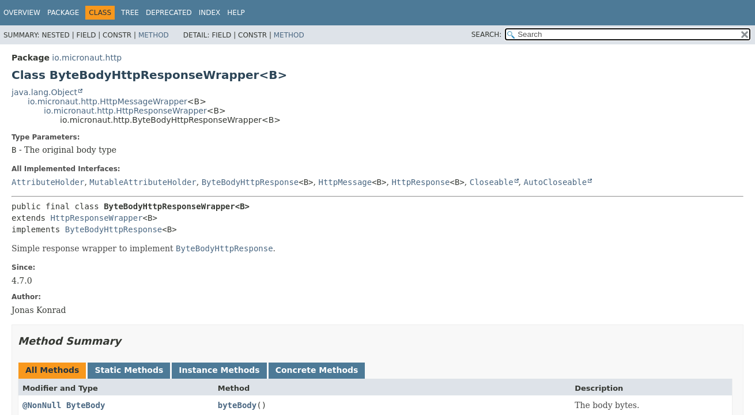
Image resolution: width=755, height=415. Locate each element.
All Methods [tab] (52, 370)
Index (210, 13)
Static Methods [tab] (129, 370)
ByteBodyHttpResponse (250, 182)
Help (236, 13)
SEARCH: (486, 35)
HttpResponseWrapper (96, 217)
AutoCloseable (555, 182)
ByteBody (85, 405)
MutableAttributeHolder (142, 182)
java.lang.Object (44, 92)
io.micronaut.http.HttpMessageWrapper (107, 101)
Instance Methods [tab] (219, 370)
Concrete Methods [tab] (316, 370)
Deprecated (169, 13)
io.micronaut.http (87, 57)
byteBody (237, 405)
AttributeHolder (48, 182)
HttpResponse (420, 182)
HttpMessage (345, 182)
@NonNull (41, 405)
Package (63, 13)
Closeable (492, 182)
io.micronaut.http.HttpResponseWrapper (125, 110)
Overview (21, 13)
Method (153, 35)
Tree (130, 13)
